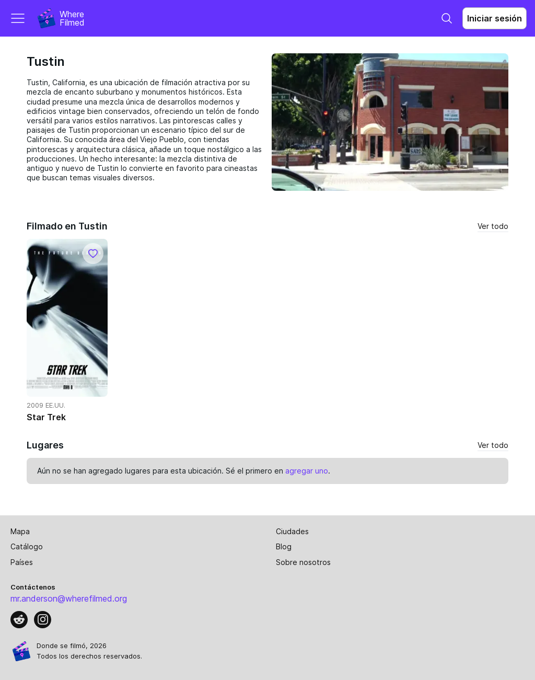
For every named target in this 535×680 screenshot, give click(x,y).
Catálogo (26, 546)
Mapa (20, 531)
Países (21, 562)
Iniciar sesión (494, 18)
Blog (284, 546)
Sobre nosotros (303, 562)
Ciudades (292, 531)
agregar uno (306, 470)
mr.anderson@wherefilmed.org (68, 598)
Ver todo (493, 226)
